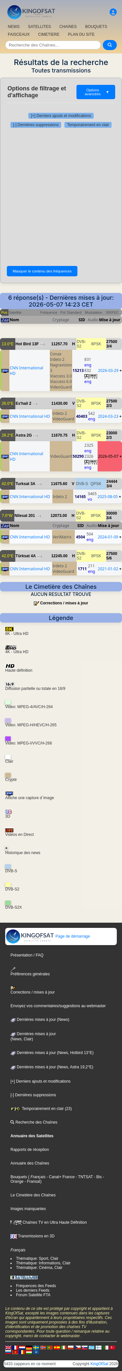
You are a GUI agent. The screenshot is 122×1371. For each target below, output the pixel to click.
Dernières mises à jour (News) (39, 1019)
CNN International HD (30, 416)
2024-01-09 (108, 537)
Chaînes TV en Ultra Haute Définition (48, 1222)
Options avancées (97, 92)
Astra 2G (24, 435)
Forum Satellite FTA (33, 1295)
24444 (111, 481)
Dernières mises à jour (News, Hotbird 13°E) (52, 1052)
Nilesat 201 (25, 515)
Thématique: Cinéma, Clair (39, 1267)
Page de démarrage (48, 936)
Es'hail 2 (23, 403)
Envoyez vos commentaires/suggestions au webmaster (58, 1006)
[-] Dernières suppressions (36, 125)
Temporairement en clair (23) (41, 1108)
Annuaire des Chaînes (29, 1163)
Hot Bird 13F (27, 344)
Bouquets (18, 1177)
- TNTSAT (84, 1177)
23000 (111, 433)
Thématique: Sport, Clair (37, 1258)
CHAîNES (67, 26)
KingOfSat (99, 1364)
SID (82, 320)
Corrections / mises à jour (64, 603)
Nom (14, 320)
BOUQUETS (96, 26)
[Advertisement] (61, 195)
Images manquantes (28, 1208)
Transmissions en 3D (32, 1236)
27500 (111, 341)
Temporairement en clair (88, 125)
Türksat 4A (26, 556)
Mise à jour (109, 320)
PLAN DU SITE (81, 34)
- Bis (97, 1177)
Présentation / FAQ (26, 955)
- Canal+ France (60, 1177)
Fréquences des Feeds (36, 1286)
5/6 (109, 558)
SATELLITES (39, 26)
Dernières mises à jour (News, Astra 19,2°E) (51, 1067)
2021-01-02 (108, 569)
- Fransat (31, 1181)
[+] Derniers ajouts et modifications (61, 115)
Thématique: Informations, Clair (43, 1263)
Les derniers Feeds (32, 1290)
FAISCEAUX (19, 34)
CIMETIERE (48, 34)
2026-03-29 (108, 370)
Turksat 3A (25, 483)
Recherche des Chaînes (33, 1122)
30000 (111, 513)
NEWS (14, 26)
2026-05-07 (108, 456)
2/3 (109, 405)
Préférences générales (30, 971)
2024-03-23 (108, 416)
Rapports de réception (29, 1149)
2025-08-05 (108, 496)
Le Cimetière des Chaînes (33, 1195)
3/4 (109, 346)
